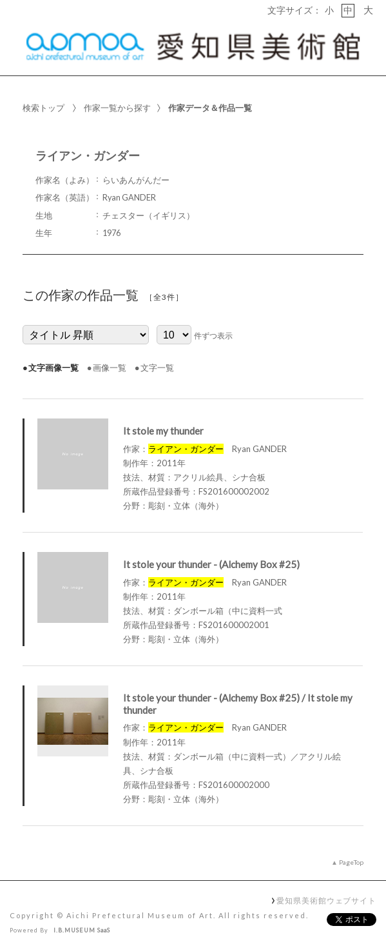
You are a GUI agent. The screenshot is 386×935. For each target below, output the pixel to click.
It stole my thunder (163, 411)
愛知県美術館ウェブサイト (326, 880)
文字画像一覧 (53, 348)
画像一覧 (109, 348)
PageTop (351, 843)
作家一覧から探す (117, 88)
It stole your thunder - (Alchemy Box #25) (211, 545)
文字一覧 (157, 348)
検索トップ (43, 88)
